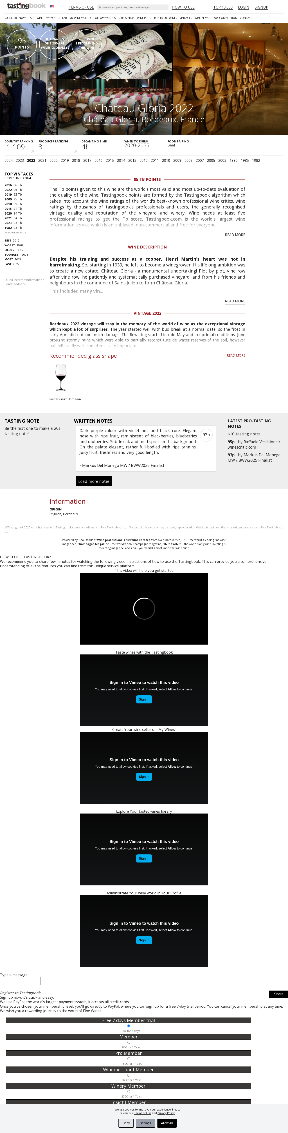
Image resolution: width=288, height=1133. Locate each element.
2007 (200, 160)
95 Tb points (147, 179)
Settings (145, 1123)
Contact (246, 18)
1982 (256, 160)
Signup (261, 7)
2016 (98, 160)
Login (243, 7)
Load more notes (94, 481)
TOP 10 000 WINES (165, 18)
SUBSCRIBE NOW (15, 18)
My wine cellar (56, 18)
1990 (234, 160)
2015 (110, 160)
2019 (65, 160)
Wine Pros (144, 18)
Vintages (186, 18)
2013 (132, 160)
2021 (42, 160)
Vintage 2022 (147, 313)
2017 (87, 160)
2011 (155, 160)
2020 (54, 160)
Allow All (167, 1123)
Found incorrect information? (24, 282)
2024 (8, 160)
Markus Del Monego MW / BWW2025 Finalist (254, 457)
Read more (235, 234)
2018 (76, 160)
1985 (245, 160)
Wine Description (147, 247)
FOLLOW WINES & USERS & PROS (114, 18)
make (44, 428)
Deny (126, 1123)
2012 (144, 160)
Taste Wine (35, 18)
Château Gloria (110, 119)
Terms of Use (142, 1113)
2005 (211, 160)
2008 (188, 160)
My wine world (80, 18)
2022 (31, 160)
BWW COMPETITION (224, 18)
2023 (20, 160)
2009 (177, 160)
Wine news (202, 18)
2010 (166, 160)
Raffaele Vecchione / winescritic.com (254, 444)
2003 (222, 160)
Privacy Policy (166, 1113)
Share (279, 995)
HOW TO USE (183, 7)
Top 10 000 (223, 7)
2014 (121, 160)
